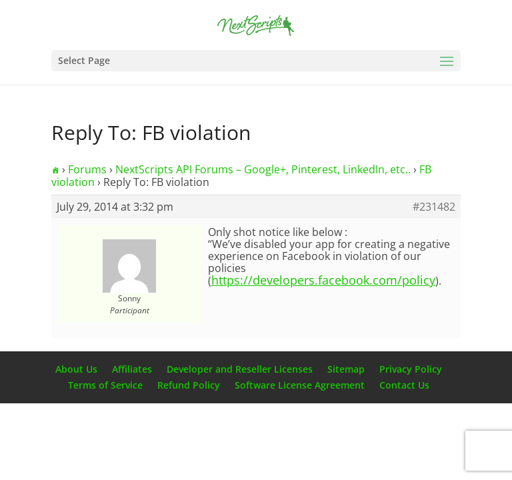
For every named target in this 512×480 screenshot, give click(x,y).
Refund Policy (188, 385)
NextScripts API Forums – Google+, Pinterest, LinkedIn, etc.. (263, 169)
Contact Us (404, 385)
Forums (87, 169)
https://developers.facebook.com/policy (323, 280)
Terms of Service (105, 385)
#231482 (434, 207)
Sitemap (346, 369)
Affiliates (132, 369)
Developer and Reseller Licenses (240, 369)
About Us (76, 369)
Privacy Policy (410, 369)
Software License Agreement (300, 385)
